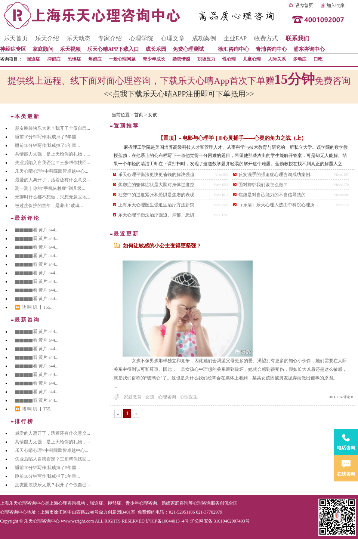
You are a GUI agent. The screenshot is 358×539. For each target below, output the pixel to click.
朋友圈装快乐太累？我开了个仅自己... (52, 128)
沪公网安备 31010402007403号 (220, 521)
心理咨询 (167, 397)
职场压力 (206, 59)
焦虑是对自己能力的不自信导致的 (272, 194)
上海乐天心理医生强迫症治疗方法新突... (158, 204)
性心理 (229, 59)
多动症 (299, 59)
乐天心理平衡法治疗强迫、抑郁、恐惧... (158, 215)
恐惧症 (74, 59)
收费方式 (266, 38)
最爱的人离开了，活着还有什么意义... (52, 179)
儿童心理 (252, 59)
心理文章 (173, 38)
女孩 (149, 397)
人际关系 (277, 59)
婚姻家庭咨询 (174, 503)
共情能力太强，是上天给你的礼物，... (52, 154)
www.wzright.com (77, 521)
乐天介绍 (47, 38)
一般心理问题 (122, 59)
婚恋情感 (181, 59)
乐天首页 (16, 38)
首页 (138, 114)
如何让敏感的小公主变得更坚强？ (162, 246)
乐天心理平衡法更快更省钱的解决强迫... (158, 174)
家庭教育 (133, 397)
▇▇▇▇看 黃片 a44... (36, 229)
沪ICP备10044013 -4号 (167, 521)
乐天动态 (78, 38)
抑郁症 (54, 59)
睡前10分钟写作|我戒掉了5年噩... (47, 136)
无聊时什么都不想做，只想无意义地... (52, 197)
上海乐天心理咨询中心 (22, 503)
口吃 (318, 59)
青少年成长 (154, 59)
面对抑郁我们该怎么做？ (263, 184)
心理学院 (141, 38)
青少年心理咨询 (141, 503)
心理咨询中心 (13, 512)
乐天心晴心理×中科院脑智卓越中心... (51, 171)
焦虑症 (95, 59)
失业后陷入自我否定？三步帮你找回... (52, 162)
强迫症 (33, 59)
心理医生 (189, 397)
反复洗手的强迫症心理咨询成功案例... (276, 174)
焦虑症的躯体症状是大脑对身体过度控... (158, 184)
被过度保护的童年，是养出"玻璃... (49, 205)
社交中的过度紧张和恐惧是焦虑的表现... (158, 194)
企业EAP (235, 38)
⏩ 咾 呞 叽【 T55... (34, 307)
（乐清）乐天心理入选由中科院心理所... (278, 204)
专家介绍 (110, 38)
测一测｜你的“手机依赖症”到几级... (50, 188)
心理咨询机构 (71, 503)
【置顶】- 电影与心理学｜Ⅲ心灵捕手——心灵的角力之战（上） (232, 138)
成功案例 (204, 38)
